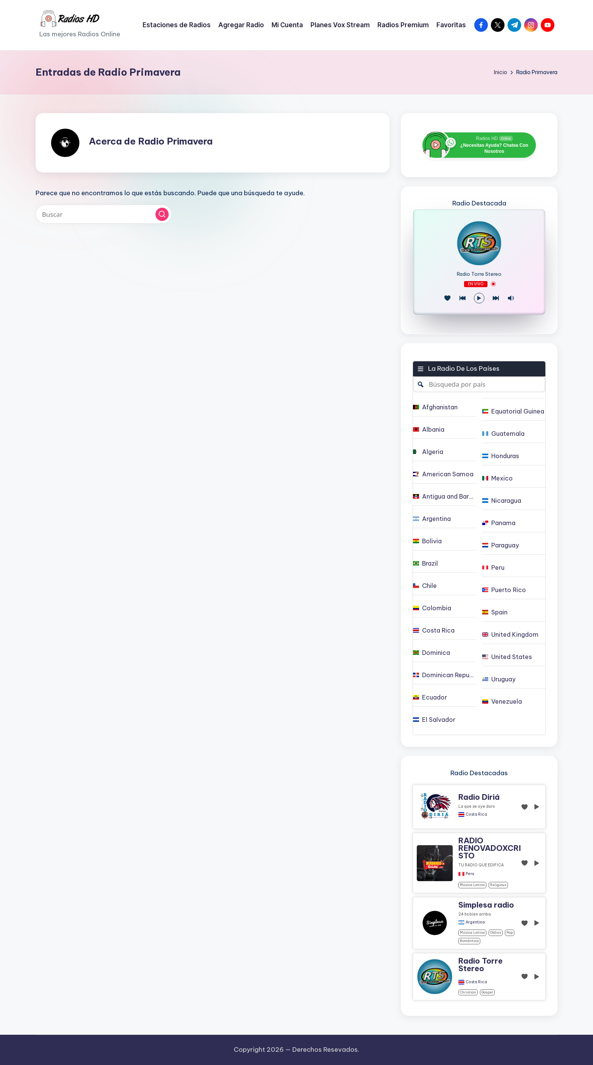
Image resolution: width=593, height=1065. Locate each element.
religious (498, 885)
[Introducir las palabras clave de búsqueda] (104, 214)
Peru (470, 874)
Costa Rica (476, 814)
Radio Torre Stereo (479, 274)
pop (509, 932)
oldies (495, 932)
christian (468, 992)
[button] (162, 214)
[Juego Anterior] (462, 298)
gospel (487, 992)
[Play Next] (496, 298)
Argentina (475, 922)
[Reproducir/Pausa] (479, 298)
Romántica (469, 941)
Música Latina (472, 885)
